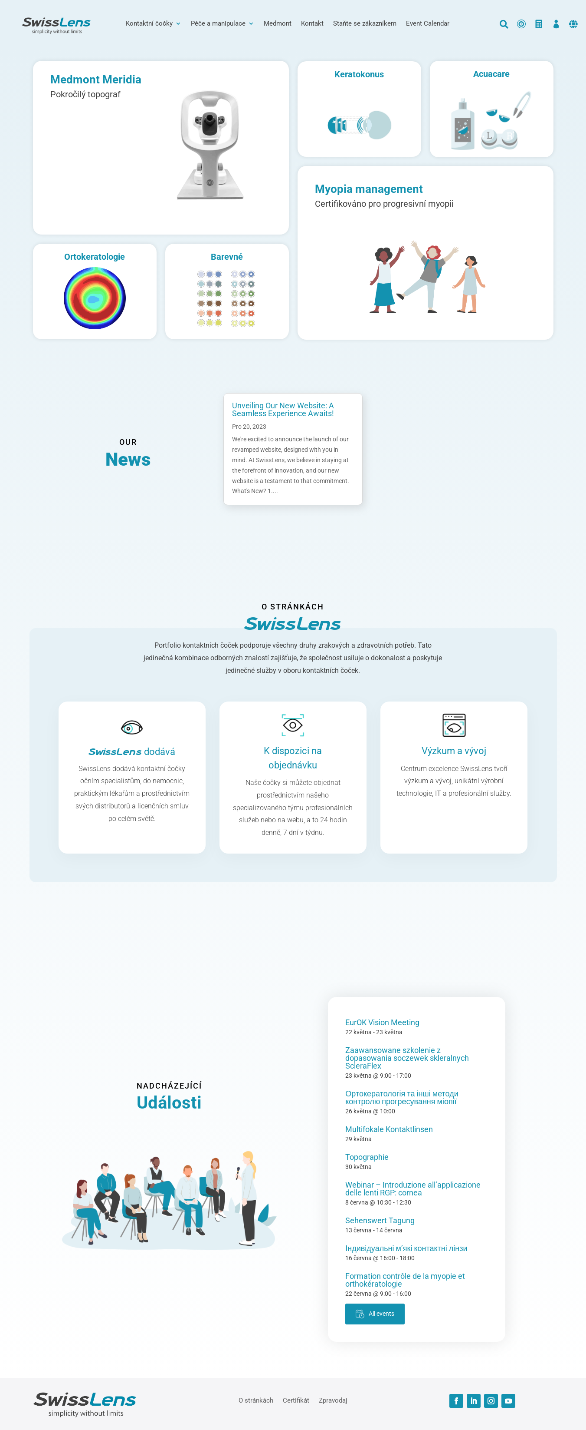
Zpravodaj (333, 1400)
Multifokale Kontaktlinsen (389, 1129)
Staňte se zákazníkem (364, 23)
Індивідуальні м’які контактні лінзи (406, 1248)
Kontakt (312, 23)
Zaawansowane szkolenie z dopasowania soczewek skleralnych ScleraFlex (407, 1058)
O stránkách (256, 1400)
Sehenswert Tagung (380, 1220)
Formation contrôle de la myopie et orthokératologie (405, 1279)
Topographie (367, 1157)
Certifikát (296, 1400)
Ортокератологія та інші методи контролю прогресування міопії (401, 1097)
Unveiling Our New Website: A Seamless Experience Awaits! (283, 409)
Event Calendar (427, 23)
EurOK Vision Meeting (382, 1022)
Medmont (277, 23)
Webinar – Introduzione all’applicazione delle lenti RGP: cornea (413, 1188)
